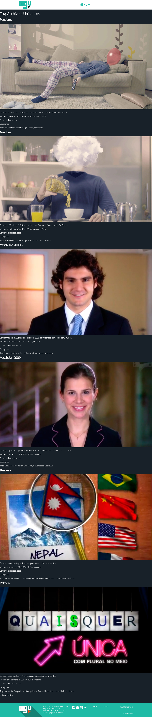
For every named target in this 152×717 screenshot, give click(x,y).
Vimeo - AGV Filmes (77, 707)
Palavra (5, 583)
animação (9, 579)
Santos (30, 128)
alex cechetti (10, 128)
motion (35, 579)
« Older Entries (6, 695)
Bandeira (5, 470)
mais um (31, 240)
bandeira (17, 579)
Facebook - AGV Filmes (73, 707)
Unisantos (38, 128)
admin (38, 342)
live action (18, 353)
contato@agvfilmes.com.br (53, 713)
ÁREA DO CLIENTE (100, 706)
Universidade (38, 353)
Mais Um (5, 132)
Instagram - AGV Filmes (85, 707)
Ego (25, 128)
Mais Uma (6, 19)
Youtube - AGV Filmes (81, 707)
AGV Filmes (25, 5)
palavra (33, 691)
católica (19, 128)
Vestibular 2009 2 (11, 245)
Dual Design (128, 714)
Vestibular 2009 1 (11, 357)
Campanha (9, 353)
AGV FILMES (40, 116)
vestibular (49, 353)
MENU (85, 4)
